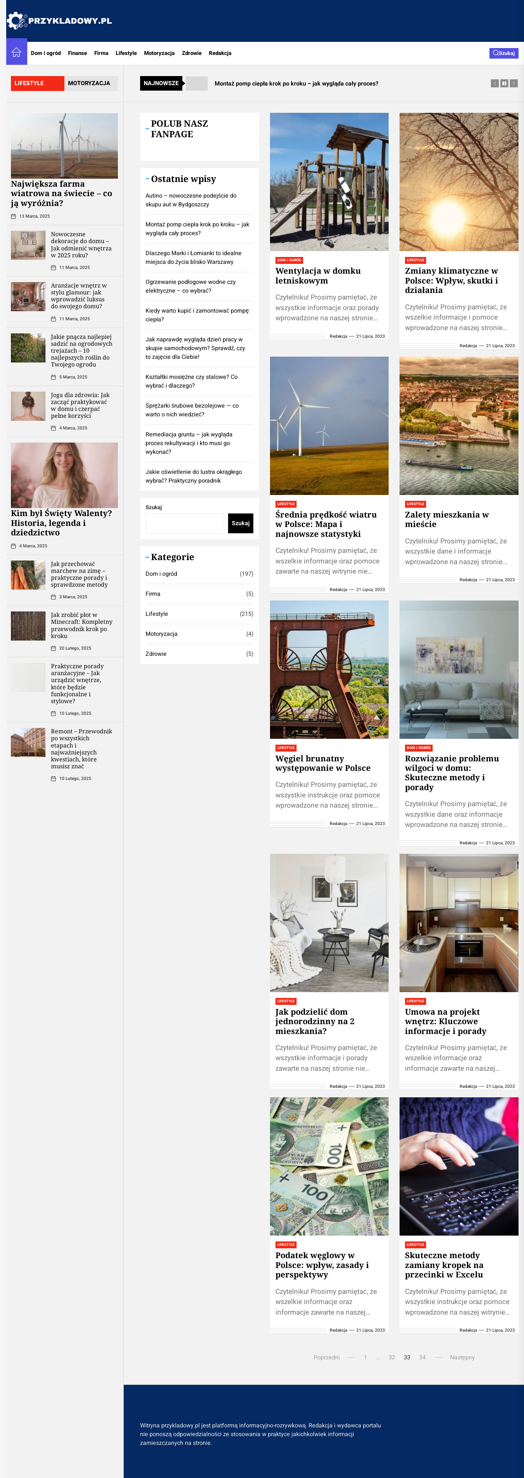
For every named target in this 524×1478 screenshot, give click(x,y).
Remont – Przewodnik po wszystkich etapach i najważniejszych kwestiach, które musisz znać (81, 748)
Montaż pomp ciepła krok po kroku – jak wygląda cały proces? (197, 229)
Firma (101, 53)
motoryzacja (89, 83)
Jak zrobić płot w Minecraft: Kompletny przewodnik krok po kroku (81, 625)
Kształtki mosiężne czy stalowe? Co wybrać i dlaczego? (192, 381)
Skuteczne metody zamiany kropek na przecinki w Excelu (444, 1264)
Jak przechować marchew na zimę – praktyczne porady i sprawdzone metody (79, 574)
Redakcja (220, 53)
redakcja (338, 336)
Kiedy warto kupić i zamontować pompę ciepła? (197, 315)
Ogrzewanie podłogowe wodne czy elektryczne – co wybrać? (191, 286)
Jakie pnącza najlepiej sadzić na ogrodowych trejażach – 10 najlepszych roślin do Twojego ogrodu (81, 351)
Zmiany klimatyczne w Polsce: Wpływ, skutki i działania (451, 280)
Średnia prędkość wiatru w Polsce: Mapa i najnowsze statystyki (326, 524)
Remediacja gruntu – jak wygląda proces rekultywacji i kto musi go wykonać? (189, 443)
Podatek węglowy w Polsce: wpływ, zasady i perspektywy (322, 1264)
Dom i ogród (46, 53)
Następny (462, 1357)
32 (392, 1357)
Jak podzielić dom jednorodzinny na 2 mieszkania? (314, 1021)
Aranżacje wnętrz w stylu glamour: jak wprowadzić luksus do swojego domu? (79, 295)
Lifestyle (126, 53)
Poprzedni (327, 1357)
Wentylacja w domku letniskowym (318, 275)
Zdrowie (192, 53)
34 (422, 1357)
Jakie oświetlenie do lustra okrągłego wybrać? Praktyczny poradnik (194, 476)
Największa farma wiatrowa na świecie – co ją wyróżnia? (61, 193)
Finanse (77, 53)
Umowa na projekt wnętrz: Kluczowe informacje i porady (446, 1021)
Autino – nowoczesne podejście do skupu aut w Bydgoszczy (191, 200)
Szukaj (154, 507)
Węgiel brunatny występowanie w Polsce (323, 763)
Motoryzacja (159, 53)
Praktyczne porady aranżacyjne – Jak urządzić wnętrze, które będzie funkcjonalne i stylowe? (77, 683)
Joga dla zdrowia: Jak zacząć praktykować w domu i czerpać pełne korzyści (80, 405)
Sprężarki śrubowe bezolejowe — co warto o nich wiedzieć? (192, 410)
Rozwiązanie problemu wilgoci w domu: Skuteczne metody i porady (452, 772)
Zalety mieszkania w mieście (447, 519)
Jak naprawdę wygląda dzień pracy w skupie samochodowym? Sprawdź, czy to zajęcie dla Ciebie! (195, 348)
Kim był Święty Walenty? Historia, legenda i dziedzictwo (61, 522)
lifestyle (29, 83)
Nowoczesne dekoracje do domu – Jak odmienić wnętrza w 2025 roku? (81, 244)
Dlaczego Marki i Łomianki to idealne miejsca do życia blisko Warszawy (194, 257)
